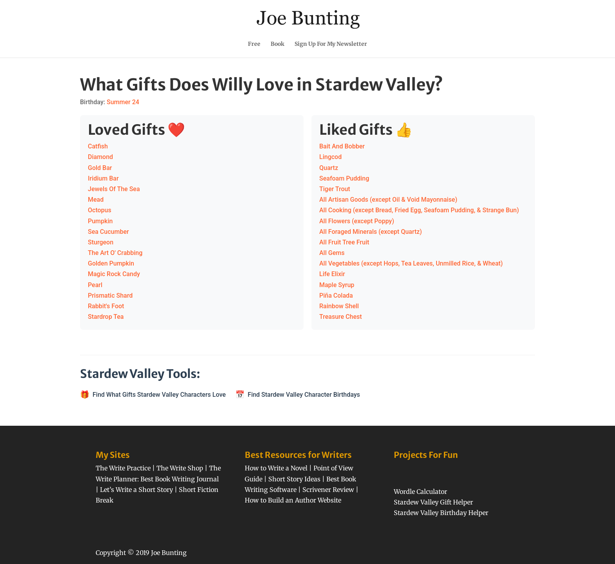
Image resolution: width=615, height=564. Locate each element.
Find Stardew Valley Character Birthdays (304, 394)
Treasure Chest (340, 316)
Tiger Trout (334, 189)
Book (277, 44)
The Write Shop (179, 468)
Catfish (98, 146)
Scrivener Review (328, 490)
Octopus (99, 210)
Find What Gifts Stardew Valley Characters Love (159, 394)
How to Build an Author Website (293, 500)
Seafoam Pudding (344, 178)
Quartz (328, 168)
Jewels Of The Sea (114, 189)
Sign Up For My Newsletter (331, 44)
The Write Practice (123, 468)
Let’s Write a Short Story (136, 490)
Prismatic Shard (110, 295)
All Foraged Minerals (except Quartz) (370, 231)
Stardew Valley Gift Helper (433, 502)
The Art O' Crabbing (115, 253)
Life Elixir (332, 274)
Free (254, 44)
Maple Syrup (336, 285)
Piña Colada (336, 295)
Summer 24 (123, 102)
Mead (96, 199)
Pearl (95, 285)
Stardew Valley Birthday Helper (441, 513)
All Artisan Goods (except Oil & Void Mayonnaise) (388, 199)
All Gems (331, 253)
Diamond (100, 157)
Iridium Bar (103, 178)
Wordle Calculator (420, 491)
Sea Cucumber (108, 231)
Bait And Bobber (342, 146)
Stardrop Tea (106, 316)
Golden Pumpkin (111, 263)
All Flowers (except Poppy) (356, 221)
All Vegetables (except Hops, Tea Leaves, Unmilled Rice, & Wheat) (411, 263)
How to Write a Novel (276, 468)
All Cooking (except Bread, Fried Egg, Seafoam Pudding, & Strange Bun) (419, 210)
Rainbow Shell (339, 306)
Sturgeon (100, 242)
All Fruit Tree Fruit (344, 242)
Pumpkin (100, 221)
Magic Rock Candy (114, 274)
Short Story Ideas (294, 479)
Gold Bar (100, 168)
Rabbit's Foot (106, 306)
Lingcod (330, 157)
